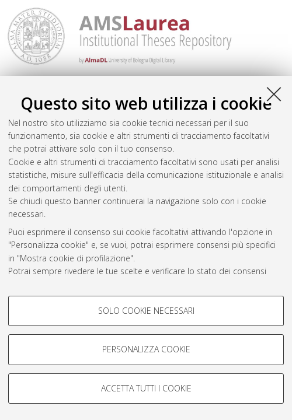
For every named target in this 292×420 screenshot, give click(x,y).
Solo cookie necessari (146, 310)
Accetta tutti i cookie (146, 388)
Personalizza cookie (146, 349)
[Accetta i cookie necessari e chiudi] (274, 94)
